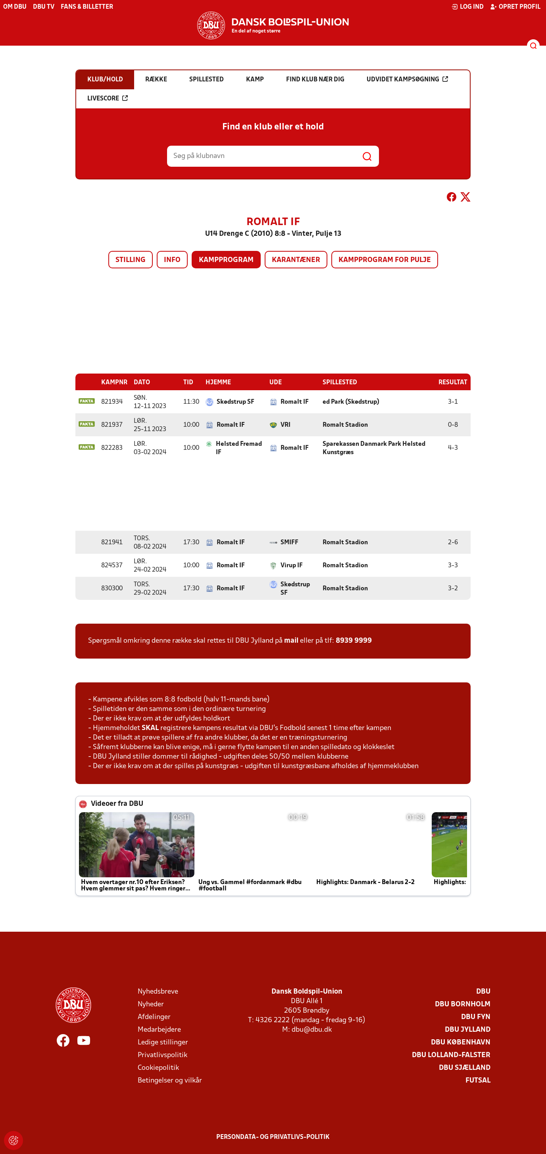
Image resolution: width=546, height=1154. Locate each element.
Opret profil (515, 6)
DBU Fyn (475, 1016)
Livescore (107, 98)
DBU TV (43, 7)
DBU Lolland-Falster (451, 1055)
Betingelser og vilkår (170, 1080)
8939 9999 (354, 640)
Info (172, 260)
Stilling (130, 260)
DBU (483, 991)
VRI (285, 425)
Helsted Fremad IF (239, 448)
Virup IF (292, 565)
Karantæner (296, 260)
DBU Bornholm (462, 1004)
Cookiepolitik (158, 1067)
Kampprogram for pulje (384, 260)
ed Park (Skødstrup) (351, 402)
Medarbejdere (159, 1029)
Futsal (477, 1080)
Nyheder (151, 1004)
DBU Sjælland (464, 1067)
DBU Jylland (467, 1029)
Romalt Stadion (345, 425)
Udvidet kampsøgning (407, 79)
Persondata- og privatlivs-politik (273, 1137)
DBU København (460, 1042)
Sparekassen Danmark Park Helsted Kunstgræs (374, 448)
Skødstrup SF (235, 402)
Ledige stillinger (163, 1042)
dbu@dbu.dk (312, 1029)
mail (291, 640)
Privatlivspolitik (162, 1055)
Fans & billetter (87, 7)
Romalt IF (295, 402)
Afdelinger (154, 1016)
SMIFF (289, 542)
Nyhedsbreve (158, 991)
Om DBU (15, 7)
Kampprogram (226, 260)
